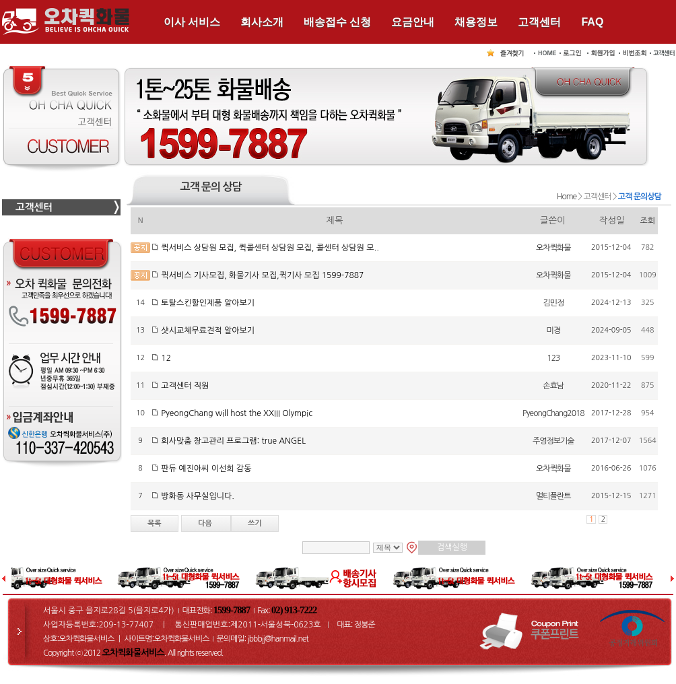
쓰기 (255, 523)
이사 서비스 (192, 22)
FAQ (592, 22)
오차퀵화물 (553, 248)
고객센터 (539, 22)
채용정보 (476, 22)
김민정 (553, 303)
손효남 (553, 386)
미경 (554, 331)
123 (553, 358)
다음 (206, 523)
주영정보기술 (553, 441)
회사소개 (261, 22)
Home (566, 197)
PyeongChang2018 (553, 413)
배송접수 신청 (337, 22)
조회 (648, 221)
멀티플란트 (553, 496)
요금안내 (412, 22)
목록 (154, 523)
